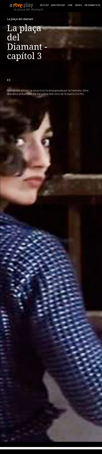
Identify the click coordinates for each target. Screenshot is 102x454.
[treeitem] (44, 5)
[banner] (26, 5)
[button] (10, 5)
